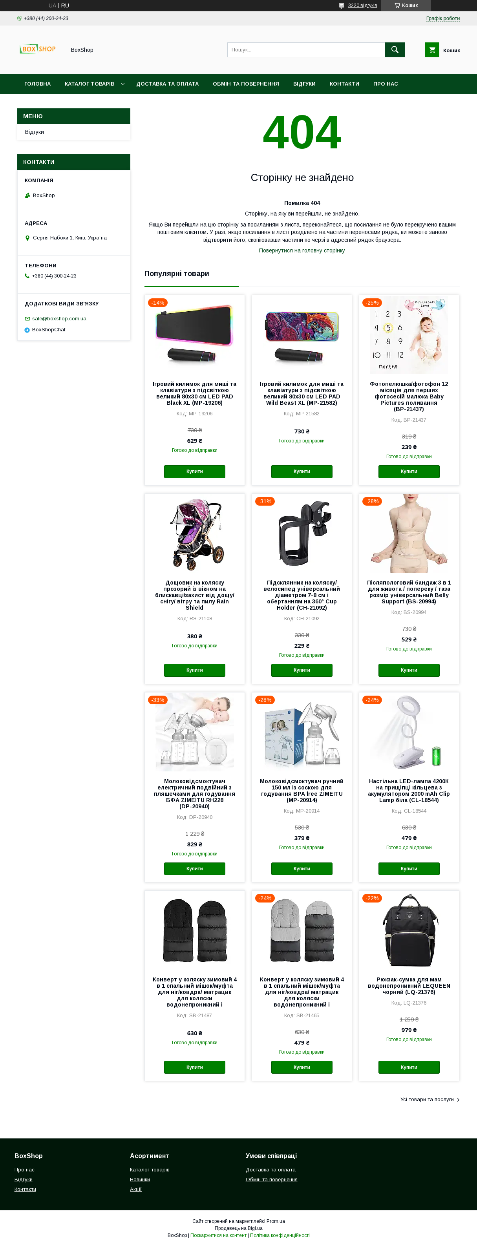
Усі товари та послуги (427, 1099)
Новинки (140, 1179)
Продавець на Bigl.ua (239, 1228)
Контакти (344, 84)
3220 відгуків (362, 5)
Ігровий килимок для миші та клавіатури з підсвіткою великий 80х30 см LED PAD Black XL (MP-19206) (194, 393)
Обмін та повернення (246, 84)
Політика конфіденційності (280, 1235)
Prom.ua (276, 1221)
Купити (194, 471)
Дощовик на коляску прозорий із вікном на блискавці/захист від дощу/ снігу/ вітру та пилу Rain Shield (194, 595)
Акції (136, 1189)
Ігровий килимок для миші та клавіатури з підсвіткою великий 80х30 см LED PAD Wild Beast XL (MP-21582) (302, 393)
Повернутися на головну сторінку (302, 250)
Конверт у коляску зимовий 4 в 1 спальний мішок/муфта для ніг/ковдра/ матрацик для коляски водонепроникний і (195, 992)
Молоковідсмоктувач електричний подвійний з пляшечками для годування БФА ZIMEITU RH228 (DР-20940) (194, 793)
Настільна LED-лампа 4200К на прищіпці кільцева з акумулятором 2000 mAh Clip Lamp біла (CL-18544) (409, 790)
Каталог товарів (89, 84)
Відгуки (304, 84)
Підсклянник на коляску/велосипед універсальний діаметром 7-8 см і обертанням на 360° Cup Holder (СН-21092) (301, 595)
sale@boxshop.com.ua (59, 319)
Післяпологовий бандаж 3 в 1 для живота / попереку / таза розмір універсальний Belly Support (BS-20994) (409, 592)
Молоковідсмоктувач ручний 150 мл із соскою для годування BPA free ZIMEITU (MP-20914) (302, 790)
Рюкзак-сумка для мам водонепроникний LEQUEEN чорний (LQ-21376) (409, 985)
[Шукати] (395, 49)
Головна (37, 84)
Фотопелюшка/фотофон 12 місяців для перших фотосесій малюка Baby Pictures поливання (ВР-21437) (409, 396)
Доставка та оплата (167, 84)
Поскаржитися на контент (218, 1235)
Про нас (385, 84)
